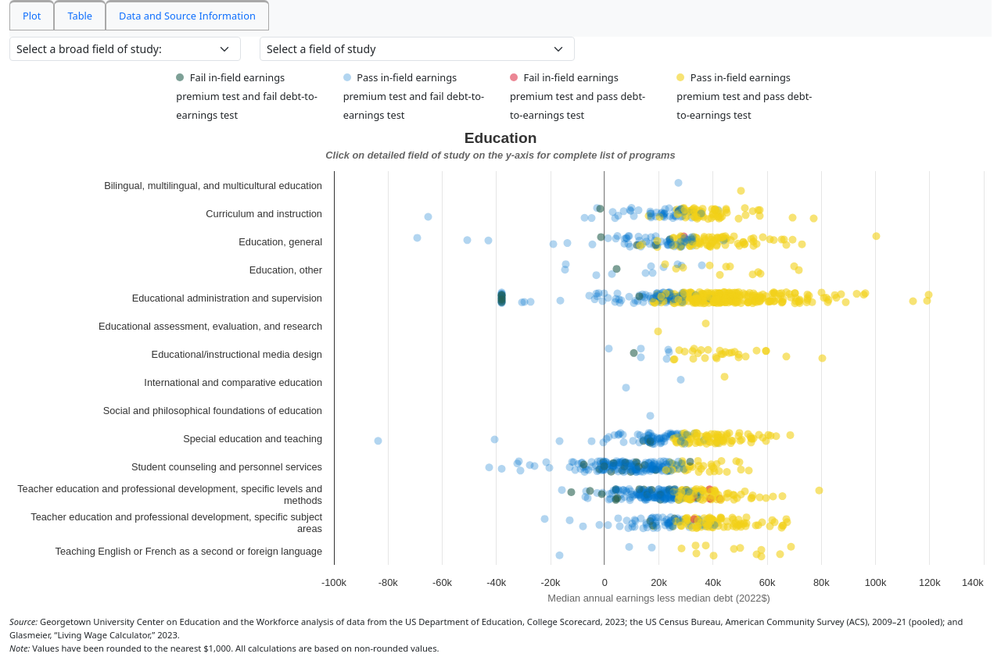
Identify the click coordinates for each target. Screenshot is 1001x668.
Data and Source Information (187, 16)
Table (79, 16)
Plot (32, 16)
